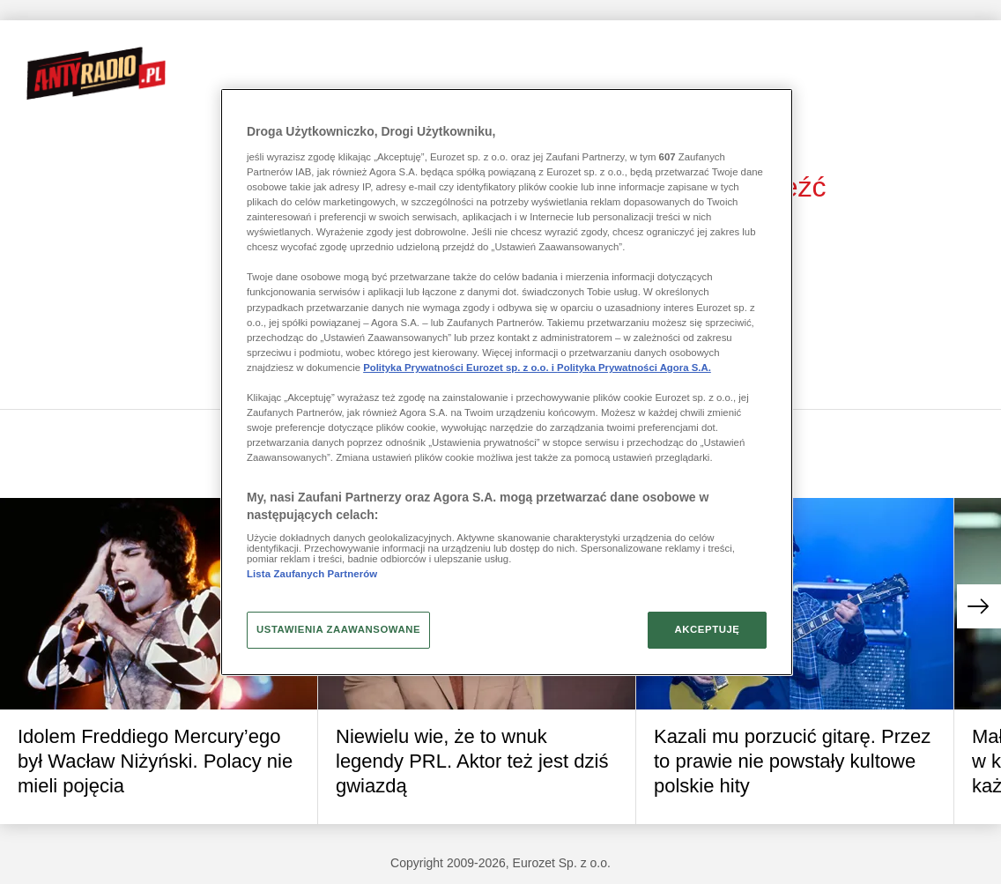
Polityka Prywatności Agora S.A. (634, 367)
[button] (979, 606)
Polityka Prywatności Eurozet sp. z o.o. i (460, 367)
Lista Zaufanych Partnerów (312, 573)
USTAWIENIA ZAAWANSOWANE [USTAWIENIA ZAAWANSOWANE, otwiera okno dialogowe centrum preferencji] (338, 629)
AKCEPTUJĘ (706, 629)
